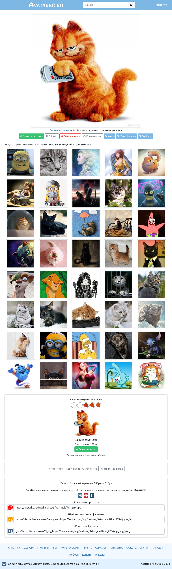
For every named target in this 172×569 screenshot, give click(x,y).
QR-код (51, 136)
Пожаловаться (70, 136)
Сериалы (100, 547)
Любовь (74, 554)
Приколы (99, 554)
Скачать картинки (59, 130)
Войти (161, 4)
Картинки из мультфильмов (81, 468)
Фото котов (56, 468)
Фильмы (87, 547)
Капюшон (157, 547)
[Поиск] (105, 5)
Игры (55, 547)
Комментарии (92, 136)
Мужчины (43, 547)
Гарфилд (145, 136)
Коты (109, 136)
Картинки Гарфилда (112, 468)
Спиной (144, 547)
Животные (14, 547)
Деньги (86, 554)
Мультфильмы (126, 136)
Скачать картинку (31, 136)
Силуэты (131, 547)
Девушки (29, 547)
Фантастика (116, 547)
